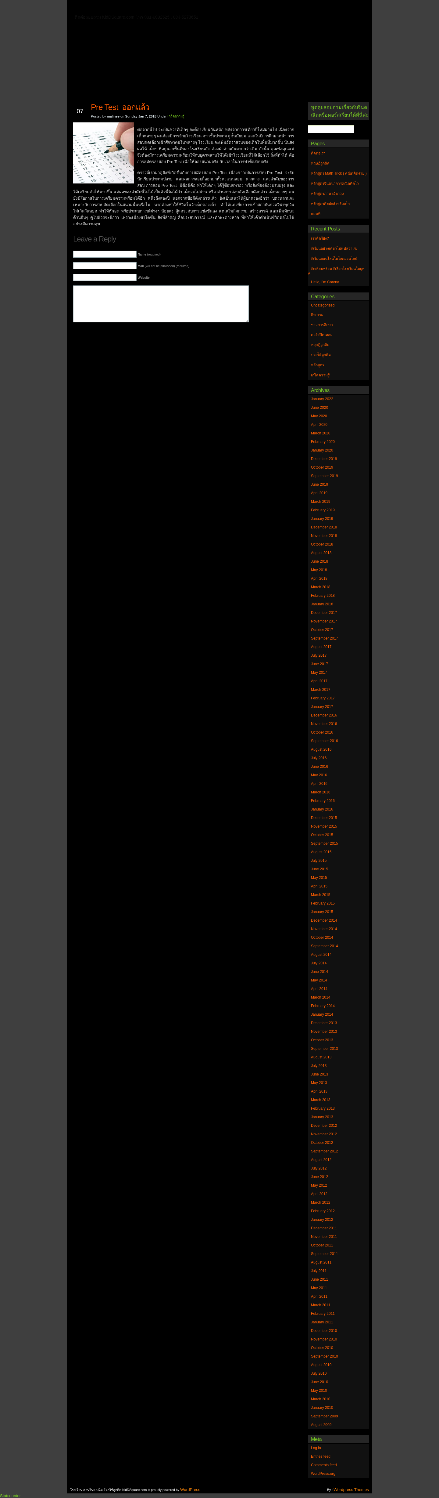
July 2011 (319, 1271)
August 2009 (321, 1425)
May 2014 (319, 980)
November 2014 (324, 929)
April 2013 (319, 1091)
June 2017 (319, 664)
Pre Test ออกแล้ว (120, 107)
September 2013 (324, 1048)
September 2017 (324, 638)
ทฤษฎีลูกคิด (145, 7)
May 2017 (319, 672)
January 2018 (322, 604)
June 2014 (319, 972)
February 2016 (323, 801)
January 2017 (322, 707)
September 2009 (324, 1416)
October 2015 (322, 835)
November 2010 (324, 1339)
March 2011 (320, 1305)
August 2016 (321, 749)
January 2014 (322, 1014)
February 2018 (323, 595)
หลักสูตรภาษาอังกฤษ (106, 16)
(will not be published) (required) (163, 266)
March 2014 (320, 997)
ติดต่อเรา (115, 7)
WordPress (190, 1489)
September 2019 (324, 476)
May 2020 (319, 416)
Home (91, 6)
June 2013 (319, 1074)
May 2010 (319, 1390)
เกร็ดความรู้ (175, 116)
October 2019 (322, 467)
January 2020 (322, 450)
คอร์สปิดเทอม (322, 335)
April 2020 (319, 425)
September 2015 (324, 843)
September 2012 (324, 1151)
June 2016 (319, 766)
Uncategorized (322, 305)
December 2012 (324, 1125)
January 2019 (322, 519)
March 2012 (320, 1202)
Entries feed (320, 1456)
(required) (149, 254)
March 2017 (320, 689)
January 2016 (322, 809)
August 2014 (321, 954)
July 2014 (319, 963)
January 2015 (322, 912)
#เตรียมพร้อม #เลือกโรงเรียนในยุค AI (336, 271)
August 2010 (321, 1365)
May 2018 (319, 570)
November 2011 (324, 1237)
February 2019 (323, 510)
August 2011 (321, 1262)
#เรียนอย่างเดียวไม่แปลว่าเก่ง (334, 248)
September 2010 (324, 1356)
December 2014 (324, 920)
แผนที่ (319, 7)
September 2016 (324, 741)
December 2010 (324, 1331)
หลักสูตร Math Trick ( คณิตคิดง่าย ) (270, 7)
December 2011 (324, 1228)
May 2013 (319, 1083)
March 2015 (320, 895)
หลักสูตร (317, 365)
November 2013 (324, 1031)
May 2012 (319, 1185)
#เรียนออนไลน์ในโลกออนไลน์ (334, 258)
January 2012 (322, 1219)
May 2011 (319, 1288)
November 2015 (324, 826)
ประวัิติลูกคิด (321, 355)
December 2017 (324, 613)
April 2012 (319, 1194)
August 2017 (321, 647)
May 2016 (319, 775)
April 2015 (319, 886)
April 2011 (319, 1296)
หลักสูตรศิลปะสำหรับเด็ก (160, 16)
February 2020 (323, 442)
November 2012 (324, 1134)
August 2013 (321, 1057)
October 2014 (322, 937)
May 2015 (319, 878)
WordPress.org (323, 1473)
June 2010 (319, 1382)
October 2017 (322, 630)
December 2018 (324, 527)
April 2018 (319, 578)
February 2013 (323, 1108)
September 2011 (324, 1254)
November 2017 (324, 621)
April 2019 (319, 493)
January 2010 (322, 1408)
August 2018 (321, 553)
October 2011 (322, 1245)
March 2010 (320, 1399)
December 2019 (324, 459)
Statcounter (10, 1495)
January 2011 (322, 1322)
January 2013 (322, 1117)
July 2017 (319, 655)
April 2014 (319, 989)
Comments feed (324, 1465)
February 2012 (323, 1211)
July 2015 (319, 860)
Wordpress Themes (351, 1489)
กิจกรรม (317, 315)
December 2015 (324, 818)
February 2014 (323, 1006)
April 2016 (319, 784)
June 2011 (319, 1279)
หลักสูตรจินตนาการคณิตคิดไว (196, 7)
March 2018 (320, 587)
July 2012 (319, 1168)
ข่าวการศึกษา (322, 325)
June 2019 (319, 484)
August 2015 (321, 852)
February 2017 (323, 698)
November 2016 (324, 724)
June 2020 (319, 407)
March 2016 (320, 792)
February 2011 (323, 1313)
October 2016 (322, 732)
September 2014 (324, 946)
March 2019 (320, 501)
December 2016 (324, 715)
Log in (316, 1448)
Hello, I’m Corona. (325, 282)
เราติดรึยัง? (320, 238)
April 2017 (319, 681)
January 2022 (322, 399)
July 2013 (319, 1066)
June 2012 (319, 1177)
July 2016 (319, 758)
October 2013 (322, 1040)
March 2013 (320, 1100)
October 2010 (322, 1348)
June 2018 (319, 561)
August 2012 (321, 1160)
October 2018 (322, 544)
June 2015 (319, 869)
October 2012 (322, 1143)
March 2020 (320, 433)
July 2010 (319, 1373)
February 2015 (323, 903)
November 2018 (324, 536)
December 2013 (324, 1023)
